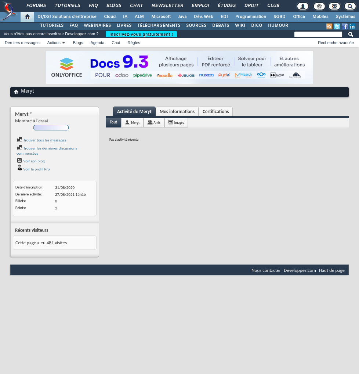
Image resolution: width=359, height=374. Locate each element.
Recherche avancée (336, 42)
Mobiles (320, 16)
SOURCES (196, 25)
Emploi (200, 6)
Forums (35, 6)
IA (125, 16)
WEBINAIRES (97, 25)
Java (182, 16)
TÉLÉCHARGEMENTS (158, 25)
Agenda (97, 42)
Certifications (216, 111)
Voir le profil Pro (33, 169)
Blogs (113, 6)
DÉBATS (220, 25)
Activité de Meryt (134, 111)
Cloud (110, 16)
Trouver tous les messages (41, 140)
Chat (136, 6)
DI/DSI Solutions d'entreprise (67, 16)
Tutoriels (67, 6)
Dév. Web (203, 16)
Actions (54, 42)
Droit (251, 6)
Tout (113, 122)
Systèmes (345, 16)
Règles (134, 42)
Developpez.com (300, 270)
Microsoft (161, 16)
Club (272, 6)
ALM (139, 16)
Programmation (250, 16)
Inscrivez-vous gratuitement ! (141, 34)
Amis (156, 123)
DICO (256, 25)
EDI (224, 16)
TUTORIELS (52, 25)
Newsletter (167, 6)
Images (179, 123)
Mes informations (177, 111)
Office (299, 16)
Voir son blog (31, 161)
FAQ (93, 6)
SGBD (279, 16)
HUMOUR (278, 25)
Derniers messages (22, 42)
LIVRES (124, 25)
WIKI (240, 25)
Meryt (135, 123)
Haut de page (332, 270)
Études (226, 6)
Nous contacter (266, 270)
